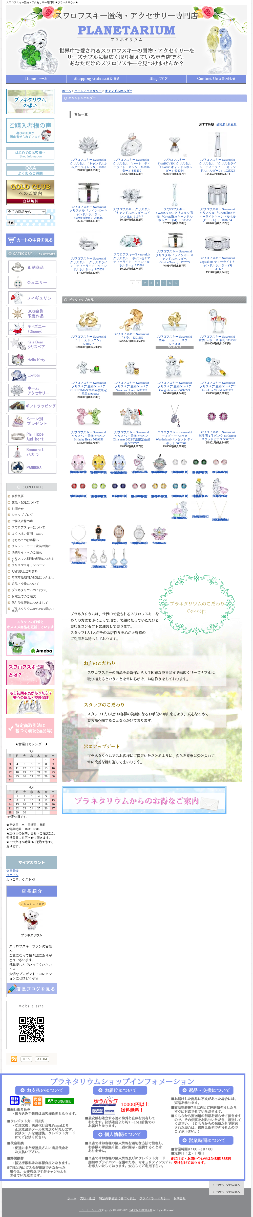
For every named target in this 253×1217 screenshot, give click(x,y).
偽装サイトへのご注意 (27, 552)
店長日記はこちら (32, 988)
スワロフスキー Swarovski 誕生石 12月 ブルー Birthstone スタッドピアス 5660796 (179, 488)
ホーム (36, 79)
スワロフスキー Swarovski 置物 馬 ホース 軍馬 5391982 (218, 325)
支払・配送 (87, 1198)
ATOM (42, 1059)
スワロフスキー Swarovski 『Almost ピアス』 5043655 (99, 558)
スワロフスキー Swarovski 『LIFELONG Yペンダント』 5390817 (200, 509)
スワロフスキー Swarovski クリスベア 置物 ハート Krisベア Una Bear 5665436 (139, 464)
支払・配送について (96, 79)
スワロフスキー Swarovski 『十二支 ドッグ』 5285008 (78, 556)
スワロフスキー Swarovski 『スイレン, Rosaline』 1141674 (159, 535)
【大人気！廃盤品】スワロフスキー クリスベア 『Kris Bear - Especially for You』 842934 (200, 488)
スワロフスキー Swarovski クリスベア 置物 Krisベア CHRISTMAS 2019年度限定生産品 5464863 (88, 375)
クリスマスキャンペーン (28, 565)
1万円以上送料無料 (24, 571)
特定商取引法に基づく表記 (117, 1198)
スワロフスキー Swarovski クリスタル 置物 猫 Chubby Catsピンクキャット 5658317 (78, 464)
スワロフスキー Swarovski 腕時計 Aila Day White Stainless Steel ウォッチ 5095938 (139, 535)
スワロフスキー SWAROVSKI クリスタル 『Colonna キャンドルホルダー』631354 (174, 152)
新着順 (232, 124)
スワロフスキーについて (28, 527)
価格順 (220, 124)
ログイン (12, 875)
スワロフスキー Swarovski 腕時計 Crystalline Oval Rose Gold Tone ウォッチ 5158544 (119, 535)
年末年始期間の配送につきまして (33, 578)
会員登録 (12, 871)
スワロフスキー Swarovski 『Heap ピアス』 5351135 (119, 558)
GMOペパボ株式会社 (140, 1210)
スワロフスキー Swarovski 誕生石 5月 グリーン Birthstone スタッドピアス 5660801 (200, 464)
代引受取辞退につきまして (30, 602)
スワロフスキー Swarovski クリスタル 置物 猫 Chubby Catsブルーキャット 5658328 (119, 464)
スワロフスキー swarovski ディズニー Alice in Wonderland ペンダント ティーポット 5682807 (174, 425)
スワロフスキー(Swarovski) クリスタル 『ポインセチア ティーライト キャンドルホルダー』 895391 (133, 249)
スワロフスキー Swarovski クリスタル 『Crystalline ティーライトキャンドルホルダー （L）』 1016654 (217, 201)
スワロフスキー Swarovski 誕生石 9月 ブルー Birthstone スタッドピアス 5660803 (119, 488)
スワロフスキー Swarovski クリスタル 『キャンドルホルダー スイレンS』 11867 (88, 150)
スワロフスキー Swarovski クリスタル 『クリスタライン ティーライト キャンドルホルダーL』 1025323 (217, 152)
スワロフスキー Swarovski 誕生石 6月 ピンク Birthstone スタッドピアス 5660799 (220, 464)
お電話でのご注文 (24, 596)
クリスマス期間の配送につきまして (33, 560)
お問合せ (216, 79)
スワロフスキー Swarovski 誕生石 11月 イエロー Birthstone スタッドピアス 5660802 (159, 488)
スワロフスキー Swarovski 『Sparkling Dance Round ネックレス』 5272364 (220, 511)
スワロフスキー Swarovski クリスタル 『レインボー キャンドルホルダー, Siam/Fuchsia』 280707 (89, 200)
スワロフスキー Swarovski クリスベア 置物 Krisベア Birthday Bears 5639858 (88, 423)
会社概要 (18, 496)
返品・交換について (25, 584)
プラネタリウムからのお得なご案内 (33, 610)
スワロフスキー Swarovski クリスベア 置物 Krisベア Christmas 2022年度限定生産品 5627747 (131, 425)
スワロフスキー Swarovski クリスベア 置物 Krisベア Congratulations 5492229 (174, 373)
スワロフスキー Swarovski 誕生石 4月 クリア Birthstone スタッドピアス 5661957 (179, 464)
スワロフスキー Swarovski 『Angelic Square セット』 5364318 (78, 535)
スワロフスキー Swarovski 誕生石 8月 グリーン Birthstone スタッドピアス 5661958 (99, 488)
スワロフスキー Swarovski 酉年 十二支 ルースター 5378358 (174, 327)
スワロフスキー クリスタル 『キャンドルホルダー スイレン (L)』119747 (131, 199)
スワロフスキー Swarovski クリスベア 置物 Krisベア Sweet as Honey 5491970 (131, 373)
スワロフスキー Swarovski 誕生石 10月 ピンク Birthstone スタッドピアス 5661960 (139, 488)
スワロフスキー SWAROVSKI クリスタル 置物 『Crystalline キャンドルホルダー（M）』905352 (174, 201)
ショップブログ (156, 79)
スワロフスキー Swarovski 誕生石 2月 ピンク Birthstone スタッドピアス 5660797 (218, 423)
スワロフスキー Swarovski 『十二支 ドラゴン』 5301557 (88, 327)
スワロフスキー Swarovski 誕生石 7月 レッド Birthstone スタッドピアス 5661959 (78, 488)
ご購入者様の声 (22, 521)
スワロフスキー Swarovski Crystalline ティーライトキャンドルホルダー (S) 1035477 (217, 251)
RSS (26, 1059)
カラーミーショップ (90, 1210)
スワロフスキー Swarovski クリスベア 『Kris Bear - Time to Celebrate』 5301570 (179, 510)
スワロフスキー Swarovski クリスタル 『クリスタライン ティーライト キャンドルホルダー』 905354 (88, 251)
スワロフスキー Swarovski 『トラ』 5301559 (131, 324)
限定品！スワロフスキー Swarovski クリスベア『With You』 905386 (220, 488)
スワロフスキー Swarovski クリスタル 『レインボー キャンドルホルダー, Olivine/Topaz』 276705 (175, 247)
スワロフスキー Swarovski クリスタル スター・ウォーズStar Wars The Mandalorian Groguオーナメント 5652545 (159, 464)
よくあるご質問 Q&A (27, 533)
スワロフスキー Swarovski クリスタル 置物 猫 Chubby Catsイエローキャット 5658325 (99, 464)
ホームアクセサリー (88, 91)
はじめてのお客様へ (25, 540)
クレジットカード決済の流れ (31, 546)
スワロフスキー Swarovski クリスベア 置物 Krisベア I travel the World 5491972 (218, 373)
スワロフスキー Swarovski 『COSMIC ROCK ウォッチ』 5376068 (99, 533)
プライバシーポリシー (154, 1198)
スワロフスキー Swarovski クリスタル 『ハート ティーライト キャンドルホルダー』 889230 (131, 152)
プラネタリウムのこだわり (30, 590)
